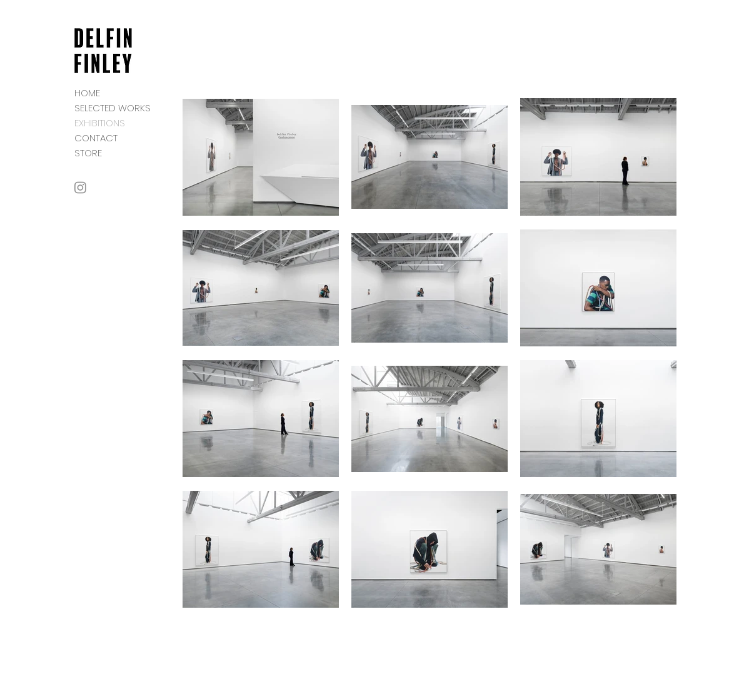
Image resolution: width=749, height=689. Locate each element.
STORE (88, 152)
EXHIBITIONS (99, 122)
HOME (87, 92)
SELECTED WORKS (112, 107)
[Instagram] (80, 187)
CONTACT (96, 137)
